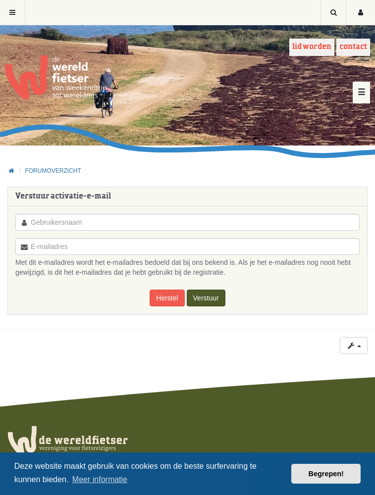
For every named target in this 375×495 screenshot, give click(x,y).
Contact (353, 47)
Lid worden (311, 47)
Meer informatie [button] (99, 479)
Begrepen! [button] (326, 474)
